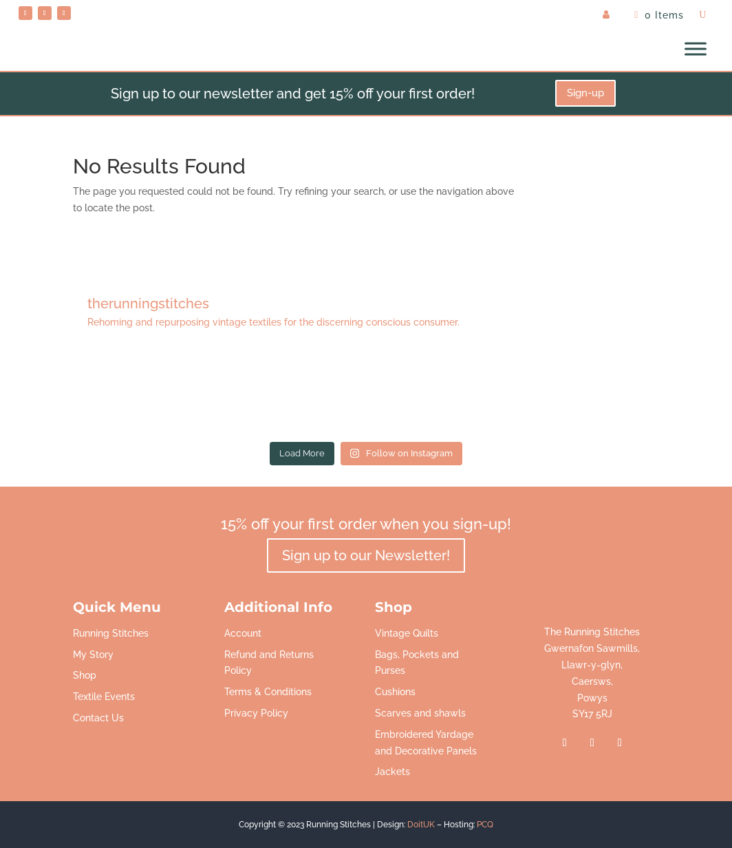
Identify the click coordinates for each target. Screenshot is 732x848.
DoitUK (421, 824)
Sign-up (585, 93)
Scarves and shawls (420, 713)
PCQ (485, 824)
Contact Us (98, 717)
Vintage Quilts (406, 633)
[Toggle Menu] (696, 49)
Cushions (395, 691)
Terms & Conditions (268, 691)
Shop (84, 675)
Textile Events (104, 696)
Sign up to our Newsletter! (366, 555)
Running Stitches (111, 633)
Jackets (392, 771)
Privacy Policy (256, 713)
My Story (93, 654)
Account (242, 633)
